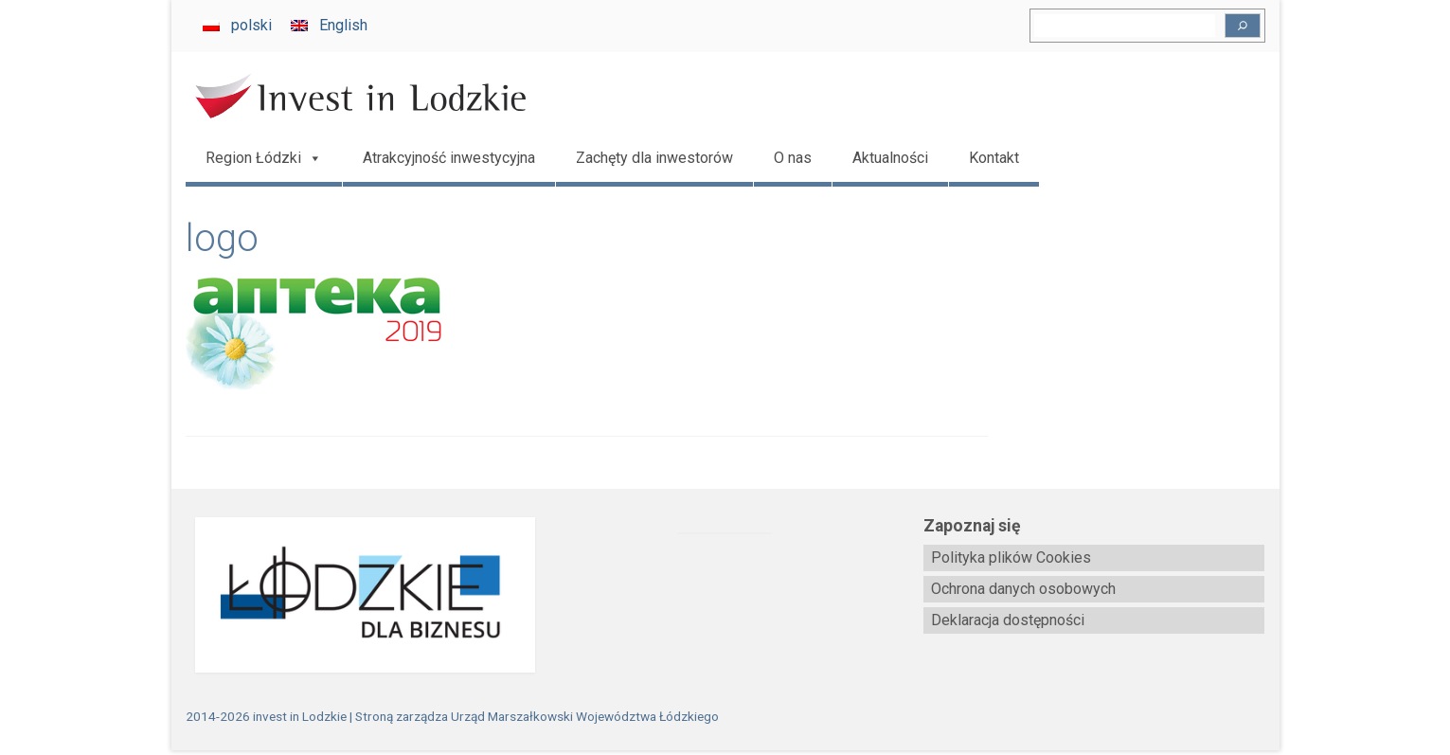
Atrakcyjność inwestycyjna (449, 158)
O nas (793, 158)
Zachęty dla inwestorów (654, 158)
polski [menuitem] (251, 25)
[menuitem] (237, 25)
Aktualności (890, 158)
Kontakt (994, 158)
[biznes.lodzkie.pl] (356, 595)
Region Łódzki (264, 158)
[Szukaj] (1243, 25)
